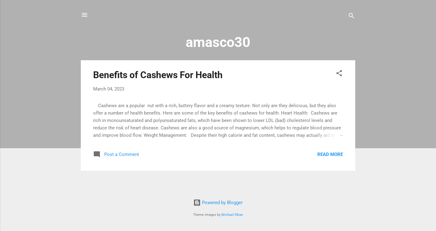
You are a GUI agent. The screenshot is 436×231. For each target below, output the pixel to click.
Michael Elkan (232, 215)
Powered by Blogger (218, 202)
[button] (339, 74)
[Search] (351, 16)
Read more (330, 154)
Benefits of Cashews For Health (158, 74)
